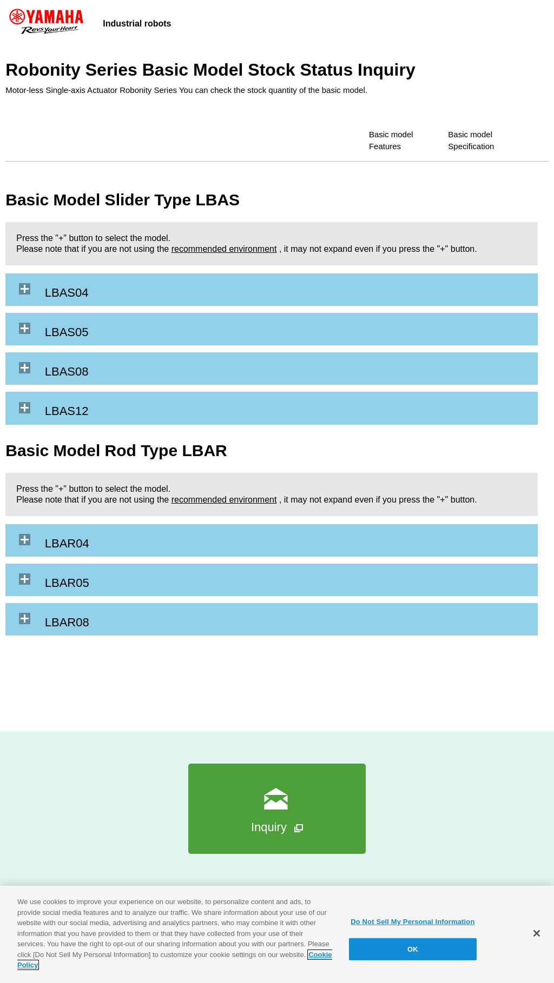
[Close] (537, 933)
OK (412, 949)
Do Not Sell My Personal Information (412, 922)
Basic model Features (351, 133)
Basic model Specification (471, 133)
